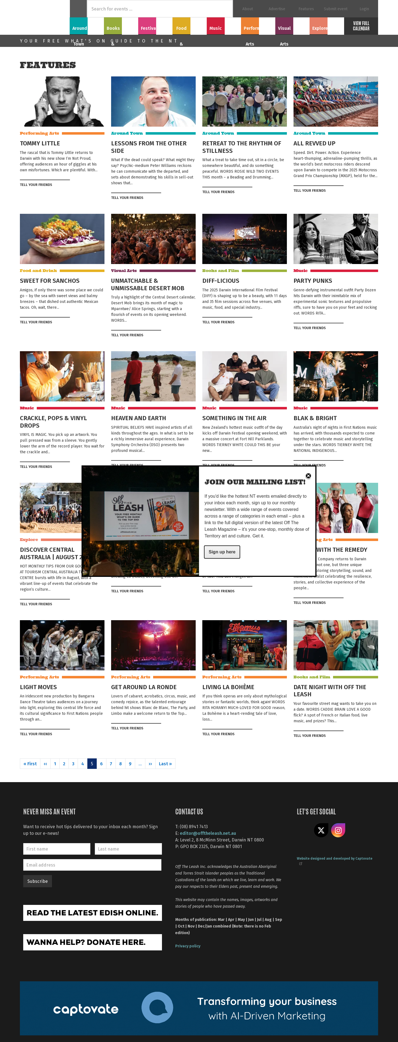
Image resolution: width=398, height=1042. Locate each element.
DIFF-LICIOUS (220, 280)
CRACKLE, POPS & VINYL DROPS (53, 421)
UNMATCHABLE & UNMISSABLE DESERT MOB (147, 284)
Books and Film (220, 270)
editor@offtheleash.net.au (208, 833)
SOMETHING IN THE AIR (234, 417)
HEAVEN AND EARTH (138, 417)
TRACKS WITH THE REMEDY (330, 549)
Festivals (155, 25)
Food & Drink (189, 25)
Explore (326, 25)
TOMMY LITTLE (40, 143)
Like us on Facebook (304, 830)
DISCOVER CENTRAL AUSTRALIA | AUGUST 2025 (56, 553)
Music (224, 25)
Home (78, 8)
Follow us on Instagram (338, 830)
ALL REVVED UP (315, 143)
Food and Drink (38, 270)
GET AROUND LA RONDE (144, 686)
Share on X (321, 830)
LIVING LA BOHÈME (228, 686)
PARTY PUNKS (313, 280)
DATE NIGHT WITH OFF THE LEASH (330, 690)
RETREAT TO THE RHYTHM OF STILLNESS (241, 146)
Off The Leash (45, 17)
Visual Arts (292, 25)
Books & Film (121, 25)
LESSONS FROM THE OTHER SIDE (149, 146)
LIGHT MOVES (38, 686)
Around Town (87, 25)
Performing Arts (258, 25)
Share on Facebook (58, 185)
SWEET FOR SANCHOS (50, 280)
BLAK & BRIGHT (315, 417)
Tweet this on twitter (67, 185)
